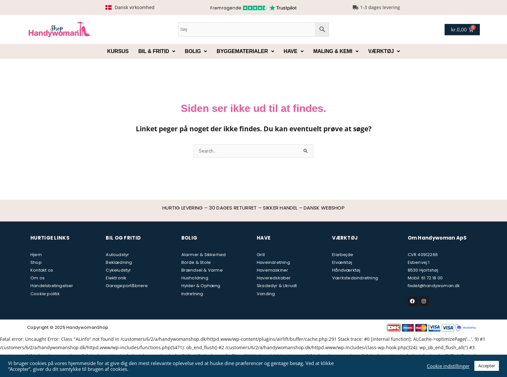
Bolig (196, 51)
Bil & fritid (156, 51)
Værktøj (384, 51)
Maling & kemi (336, 51)
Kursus (117, 51)
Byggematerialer (245, 51)
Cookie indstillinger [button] (448, 366)
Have (293, 51)
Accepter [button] (486, 366)
